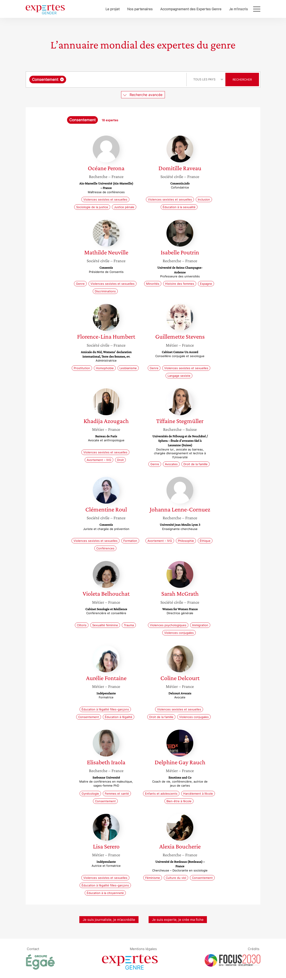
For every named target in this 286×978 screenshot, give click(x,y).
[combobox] (106, 79)
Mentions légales (143, 949)
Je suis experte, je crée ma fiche (178, 919)
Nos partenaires (125, 9)
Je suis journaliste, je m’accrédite (109, 919)
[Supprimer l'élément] (62, 79)
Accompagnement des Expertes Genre (176, 9)
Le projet (98, 9)
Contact (33, 949)
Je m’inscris (223, 9)
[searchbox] (113, 79)
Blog (244, 9)
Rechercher (242, 79)
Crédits (253, 949)
